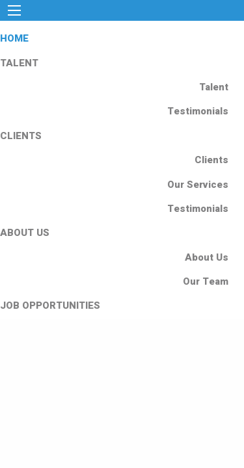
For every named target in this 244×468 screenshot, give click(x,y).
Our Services (197, 184)
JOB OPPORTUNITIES (50, 305)
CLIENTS (21, 136)
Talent (213, 87)
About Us (206, 257)
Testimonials (197, 111)
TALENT (19, 63)
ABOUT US (24, 233)
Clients (211, 160)
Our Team (205, 281)
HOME (14, 38)
